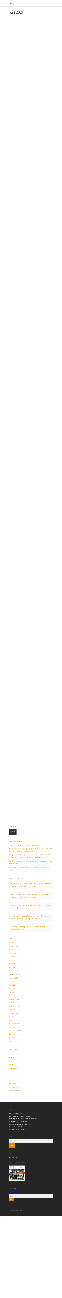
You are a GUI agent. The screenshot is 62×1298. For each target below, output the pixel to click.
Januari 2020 (13, 1015)
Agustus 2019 (14, 1033)
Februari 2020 (14, 1012)
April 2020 (12, 1008)
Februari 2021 (14, 997)
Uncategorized (14, 1066)
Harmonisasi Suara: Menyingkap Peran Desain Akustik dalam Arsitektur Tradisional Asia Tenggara (30, 848)
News (11, 1063)
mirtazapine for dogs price (20, 925)
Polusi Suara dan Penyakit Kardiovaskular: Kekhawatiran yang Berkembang (30, 860)
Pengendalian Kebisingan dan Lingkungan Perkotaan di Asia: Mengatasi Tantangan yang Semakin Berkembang (30, 854)
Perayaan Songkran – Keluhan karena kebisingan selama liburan (29, 867)
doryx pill (14, 893)
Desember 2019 (14, 1019)
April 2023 (12, 955)
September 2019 (15, 1029)
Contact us (13, 1155)
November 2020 (14, 1004)
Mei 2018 (12, 1040)
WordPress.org (14, 1089)
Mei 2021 (12, 987)
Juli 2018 (12, 1036)
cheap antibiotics (17, 914)
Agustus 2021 (14, 976)
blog (10, 1059)
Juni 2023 (12, 952)
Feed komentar (14, 1086)
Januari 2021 (13, 1001)
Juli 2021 (12, 980)
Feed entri (12, 1082)
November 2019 (14, 1022)
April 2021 (12, 990)
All (10, 1052)
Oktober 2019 (14, 1026)
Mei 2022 (12, 962)
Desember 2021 (14, 969)
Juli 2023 (12, 948)
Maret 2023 (13, 959)
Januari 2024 (13, 945)
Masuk (11, 1078)
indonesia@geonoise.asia (18, 1128)
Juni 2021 (12, 983)
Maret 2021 (13, 994)
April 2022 (12, 966)
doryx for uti (15, 882)
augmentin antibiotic (18, 903)
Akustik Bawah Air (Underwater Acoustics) (23, 843)
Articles (11, 1056)
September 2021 (15, 973)
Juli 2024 (12, 941)
